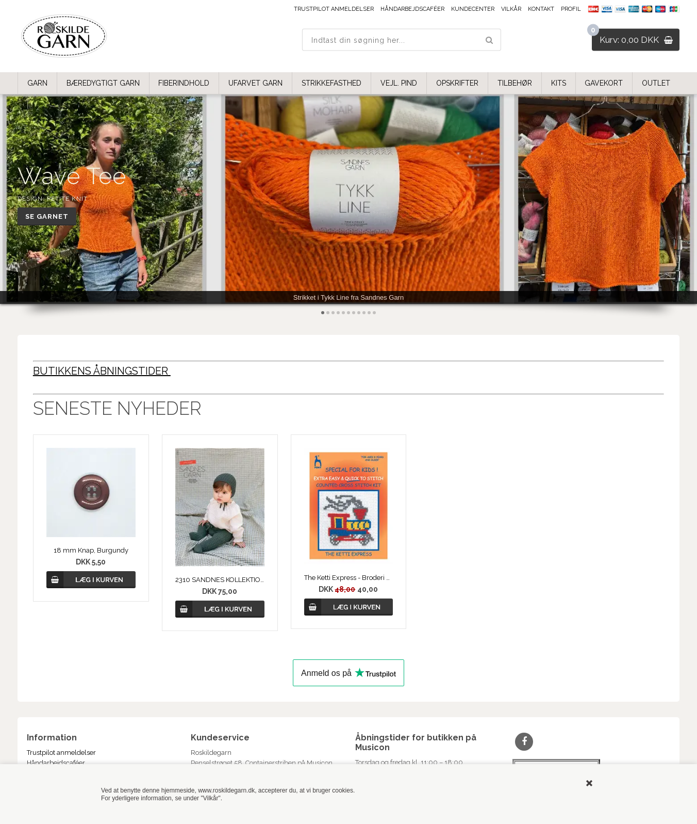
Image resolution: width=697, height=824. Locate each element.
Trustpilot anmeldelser (334, 9)
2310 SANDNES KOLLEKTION (219, 580)
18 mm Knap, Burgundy (91, 550)
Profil (571, 9)
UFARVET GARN (255, 83)
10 (369, 312)
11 (374, 312)
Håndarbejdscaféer (412, 9)
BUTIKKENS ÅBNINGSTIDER (102, 371)
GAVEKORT (604, 83)
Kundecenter (472, 9)
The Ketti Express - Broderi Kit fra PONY (348, 577)
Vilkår (511, 9)
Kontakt (541, 9)
